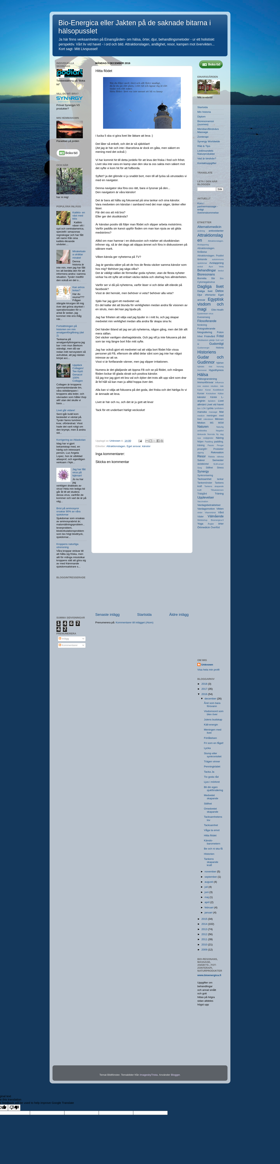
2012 (204, 934)
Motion (201, 422)
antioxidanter (216, 230)
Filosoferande (206, 321)
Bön (222, 278)
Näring (220, 437)
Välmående (216, 516)
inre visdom (203, 386)
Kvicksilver (211, 393)
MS (212, 422)
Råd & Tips (203, 146)
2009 (204, 949)
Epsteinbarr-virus (205, 313)
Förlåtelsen (210, 738)
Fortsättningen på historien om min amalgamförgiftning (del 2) (70, 331)
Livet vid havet (215, 404)
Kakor (200, 390)
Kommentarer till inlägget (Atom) (134, 622)
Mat (221, 411)
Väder (200, 516)
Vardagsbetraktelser (209, 505)
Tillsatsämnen (217, 490)
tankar (220, 479)
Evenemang (203, 317)
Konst (208, 390)
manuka (202, 411)
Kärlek (213, 397)
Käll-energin (211, 724)
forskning (202, 325)
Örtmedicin (203, 527)
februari (209, 907)
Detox (219, 291)
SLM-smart (218, 464)
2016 (204, 694)
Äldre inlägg (179, 614)
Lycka (210, 408)
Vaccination (202, 501)
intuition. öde (217, 386)
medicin (201, 415)
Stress (220, 467)
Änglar (211, 524)
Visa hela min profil (208, 669)
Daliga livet (204, 291)
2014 (204, 924)
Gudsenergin (203, 348)
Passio (211, 445)
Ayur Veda (216, 266)
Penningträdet (212, 766)
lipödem (211, 401)
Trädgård (202, 493)
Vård (221, 512)
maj (207, 897)
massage (213, 412)
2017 (204, 688)
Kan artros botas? (78, 289)
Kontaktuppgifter (206, 163)
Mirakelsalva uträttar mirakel (79, 254)
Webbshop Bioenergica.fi (210, 520)
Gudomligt (216, 343)
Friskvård (209, 336)
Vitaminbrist (210, 512)
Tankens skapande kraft (211, 862)
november (211, 871)
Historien (209, 853)
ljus (198, 408)
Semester (218, 460)
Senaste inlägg (107, 614)
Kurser (200, 393)
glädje (212, 340)
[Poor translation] (14, 1107)
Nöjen (200, 441)
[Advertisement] (142, 582)
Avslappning (216, 262)
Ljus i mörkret (212, 781)
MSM (221, 422)
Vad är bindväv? (206, 158)
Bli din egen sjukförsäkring (213, 789)
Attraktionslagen (115, 446)
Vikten (220, 508)
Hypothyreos (216, 370)
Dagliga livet (210, 286)
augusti (209, 881)
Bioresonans (206, 274)
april (207, 902)
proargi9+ (202, 449)
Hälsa (202, 374)
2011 (204, 939)
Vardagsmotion (206, 508)
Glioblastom (202, 340)
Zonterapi (202, 136)
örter (221, 523)
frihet (200, 336)
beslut (221, 270)
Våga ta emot (212, 830)
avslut (200, 266)
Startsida (144, 614)
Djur (199, 294)
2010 (204, 944)
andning (201, 231)
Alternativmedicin (209, 226)
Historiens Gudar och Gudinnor (210, 357)
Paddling (209, 441)
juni (207, 892)
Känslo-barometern (212, 842)
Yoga (200, 523)
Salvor (201, 460)
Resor (201, 456)
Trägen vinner (212, 761)
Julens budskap (213, 719)
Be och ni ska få (213, 848)
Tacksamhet (204, 479)
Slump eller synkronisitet (212, 755)
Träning (219, 493)
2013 (204, 929)
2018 (204, 683)
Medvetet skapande (211, 797)
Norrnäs (211, 434)
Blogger (175, 1074)
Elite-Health (217, 309)
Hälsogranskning (207, 378)
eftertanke (210, 295)
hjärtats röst (204, 366)
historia (220, 347)
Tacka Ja (209, 771)
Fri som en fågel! (214, 743)
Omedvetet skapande (211, 810)
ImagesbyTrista (149, 1074)
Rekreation (217, 452)
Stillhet (209, 467)
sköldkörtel (203, 464)
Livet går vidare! (65, 410)
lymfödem (219, 408)
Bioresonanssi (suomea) (205, 123)
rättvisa (220, 456)
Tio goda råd (211, 776)
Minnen (219, 419)
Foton (220, 332)
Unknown (207, 664)
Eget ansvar (134, 446)
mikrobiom (208, 419)
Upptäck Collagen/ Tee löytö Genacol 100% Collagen (77, 373)
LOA (203, 408)
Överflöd (215, 527)
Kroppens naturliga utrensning (67, 546)
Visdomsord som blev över (213, 713)
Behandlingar (206, 270)
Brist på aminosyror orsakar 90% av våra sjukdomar (68, 511)
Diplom (201, 116)
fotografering (204, 332)
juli (206, 886)
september (211, 876)
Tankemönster (204, 482)
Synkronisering (205, 475)
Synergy (203, 471)
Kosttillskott (218, 390)
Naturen (203, 426)
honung (220, 366)
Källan (221, 393)
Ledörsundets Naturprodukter (206, 152)
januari (209, 912)
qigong (200, 452)
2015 (204, 918)
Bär (213, 278)
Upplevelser (205, 497)
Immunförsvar (205, 382)
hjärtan (220, 362)
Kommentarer (68, 645)
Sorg (199, 467)
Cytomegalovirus (206, 282)
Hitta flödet (210, 835)
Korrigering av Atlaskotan (71, 439)
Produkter (218, 449)
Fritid (220, 336)
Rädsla (211, 456)
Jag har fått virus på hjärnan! (79, 472)
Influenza (219, 382)
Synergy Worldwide (208, 141)
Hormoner (202, 370)
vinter (199, 512)
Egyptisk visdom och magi (210, 304)
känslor (146, 446)
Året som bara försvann (212, 705)
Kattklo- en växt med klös (78, 215)
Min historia (204, 111)
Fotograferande (206, 328)
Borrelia (201, 278)
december (211, 698)
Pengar (220, 445)
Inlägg (64, 638)
